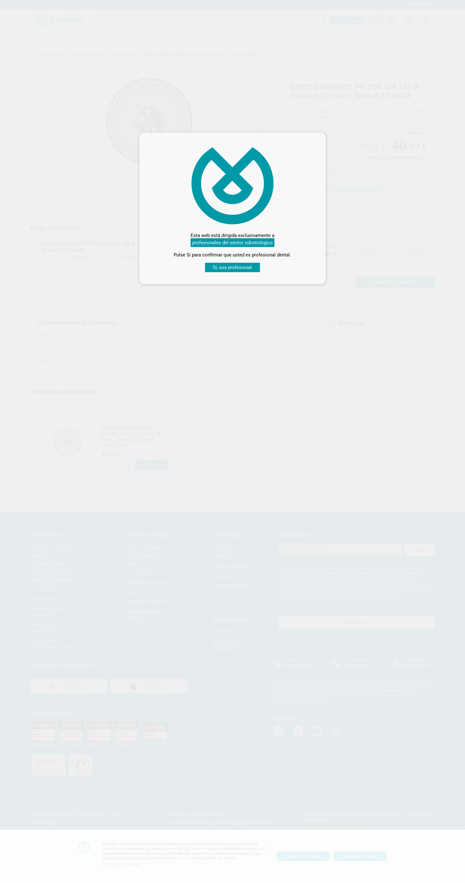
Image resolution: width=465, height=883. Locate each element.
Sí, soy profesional (232, 267)
